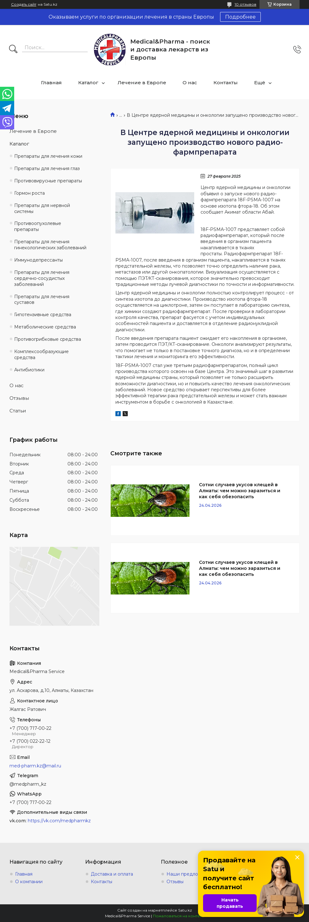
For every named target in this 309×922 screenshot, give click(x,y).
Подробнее (240, 17)
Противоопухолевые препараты (37, 226)
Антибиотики (29, 370)
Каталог (88, 83)
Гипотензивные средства (42, 314)
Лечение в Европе (142, 83)
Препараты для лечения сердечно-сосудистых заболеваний (41, 278)
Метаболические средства (45, 327)
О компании (29, 881)
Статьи (17, 411)
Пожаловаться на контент (178, 915)
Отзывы (19, 398)
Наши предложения (189, 874)
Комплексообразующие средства (41, 354)
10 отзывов (245, 4)
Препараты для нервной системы (42, 208)
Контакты (225, 83)
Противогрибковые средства (47, 339)
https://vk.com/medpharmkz (59, 821)
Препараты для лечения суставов (41, 299)
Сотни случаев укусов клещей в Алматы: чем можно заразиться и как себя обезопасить (239, 490)
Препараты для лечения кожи (48, 156)
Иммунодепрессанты (38, 260)
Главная (51, 83)
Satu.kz (185, 910)
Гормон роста (29, 193)
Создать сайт (23, 4)
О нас (190, 83)
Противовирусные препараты (48, 181)
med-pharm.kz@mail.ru (35, 766)
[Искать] (13, 50)
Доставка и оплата (112, 874)
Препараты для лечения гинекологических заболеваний (50, 245)
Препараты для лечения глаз (47, 168)
